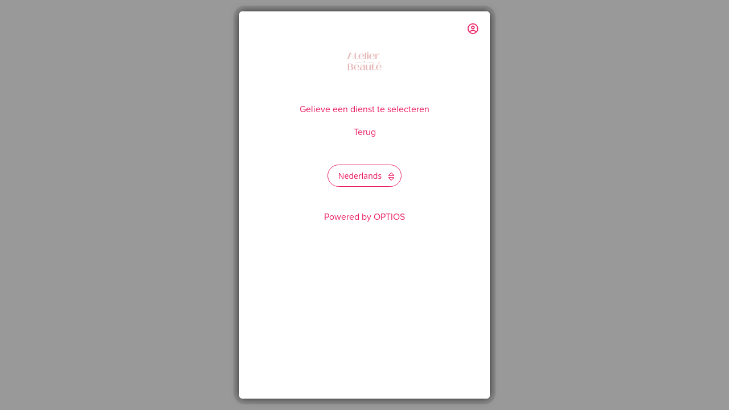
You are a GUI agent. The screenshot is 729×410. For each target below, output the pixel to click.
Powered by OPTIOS (364, 217)
